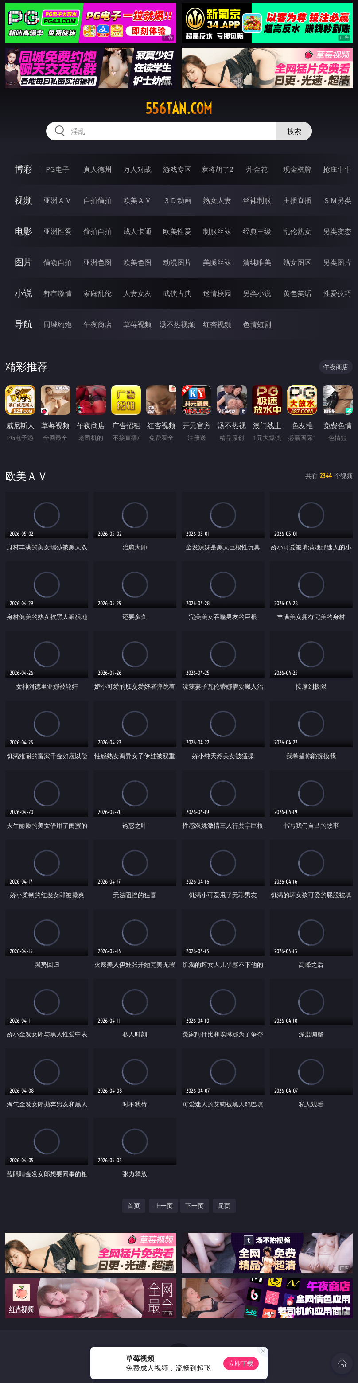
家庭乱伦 (97, 293)
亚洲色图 (97, 262)
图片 (23, 262)
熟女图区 (297, 262)
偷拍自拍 (97, 231)
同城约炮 (57, 324)
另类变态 (337, 231)
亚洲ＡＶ (57, 200)
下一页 (194, 1205)
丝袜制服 (257, 200)
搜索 (294, 131)
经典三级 (257, 231)
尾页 (224, 1205)
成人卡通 (137, 231)
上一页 (163, 1205)
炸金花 (257, 169)
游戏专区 (177, 169)
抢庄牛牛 (337, 169)
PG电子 (57, 169)
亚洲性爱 (57, 231)
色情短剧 (257, 324)
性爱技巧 (337, 293)
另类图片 (337, 262)
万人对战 (137, 169)
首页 (134, 1205)
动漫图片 (177, 262)
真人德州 (97, 169)
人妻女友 (137, 293)
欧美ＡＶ (137, 200)
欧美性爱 (177, 231)
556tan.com (178, 108)
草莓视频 (137, 324)
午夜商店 (97, 324)
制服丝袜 (217, 231)
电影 (23, 231)
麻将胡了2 (217, 169)
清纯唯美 (257, 262)
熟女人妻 (217, 200)
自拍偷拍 (97, 200)
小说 (23, 293)
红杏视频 (217, 324)
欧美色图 (137, 262)
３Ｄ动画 (177, 200)
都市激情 (57, 293)
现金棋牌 (297, 169)
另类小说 (257, 293)
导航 (23, 324)
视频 (23, 200)
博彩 (23, 169)
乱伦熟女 (297, 231)
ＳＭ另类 (337, 200)
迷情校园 (217, 293)
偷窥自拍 (57, 262)
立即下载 (241, 1363)
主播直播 (297, 200)
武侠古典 (177, 293)
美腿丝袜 (217, 262)
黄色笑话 (297, 293)
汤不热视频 (177, 324)
